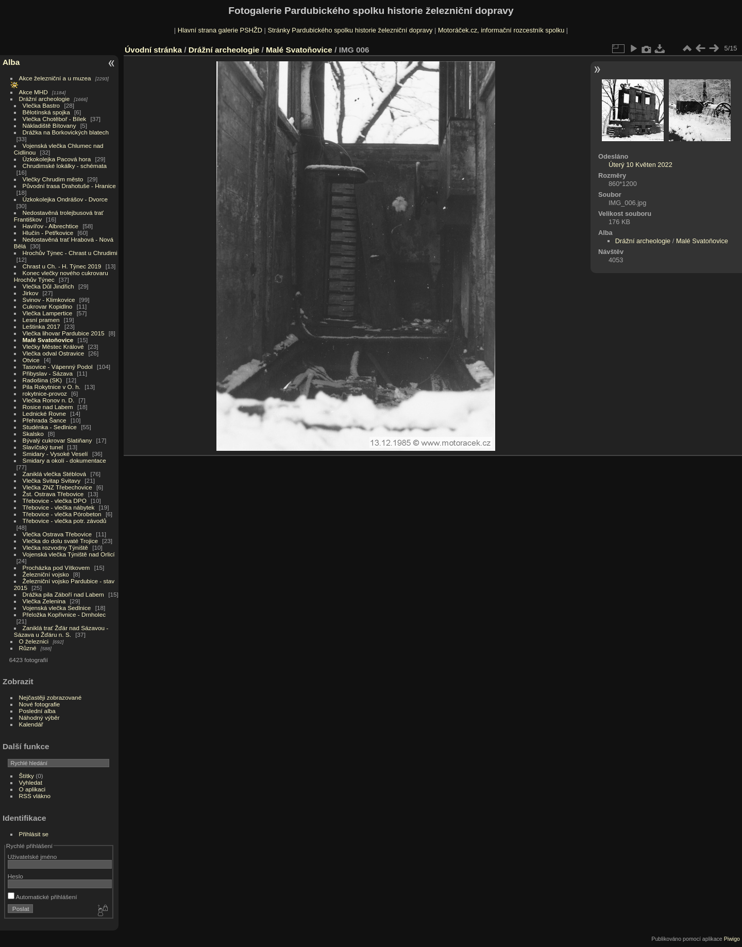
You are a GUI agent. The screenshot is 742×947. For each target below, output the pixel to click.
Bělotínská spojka (46, 112)
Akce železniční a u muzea (55, 78)
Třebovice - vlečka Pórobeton (62, 514)
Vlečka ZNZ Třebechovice (57, 487)
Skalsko (33, 433)
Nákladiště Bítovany (49, 125)
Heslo (15, 876)
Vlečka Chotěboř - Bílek (55, 118)
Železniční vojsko (47, 574)
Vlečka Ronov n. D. (49, 400)
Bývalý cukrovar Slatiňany (57, 440)
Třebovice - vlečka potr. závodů (65, 520)
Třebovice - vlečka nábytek (59, 507)
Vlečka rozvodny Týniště (55, 547)
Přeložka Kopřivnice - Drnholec (64, 614)
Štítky (26, 775)
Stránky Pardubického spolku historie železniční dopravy (349, 30)
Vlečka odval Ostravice (54, 353)
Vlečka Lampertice (48, 313)
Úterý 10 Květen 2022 (640, 164)
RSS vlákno (34, 795)
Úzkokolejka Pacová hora (57, 159)
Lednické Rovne (44, 413)
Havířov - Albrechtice (51, 226)
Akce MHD (33, 92)
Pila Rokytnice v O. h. (51, 386)
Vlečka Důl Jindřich (48, 286)
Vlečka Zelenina (44, 601)
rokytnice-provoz (45, 393)
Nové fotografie (39, 704)
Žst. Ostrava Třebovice (53, 494)
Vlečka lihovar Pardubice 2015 (64, 333)
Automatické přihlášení (42, 896)
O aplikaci (32, 789)
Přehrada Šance (44, 420)
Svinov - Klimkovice (49, 299)
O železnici (34, 641)
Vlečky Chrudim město (53, 179)
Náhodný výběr (39, 717)
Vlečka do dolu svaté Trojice (60, 540)
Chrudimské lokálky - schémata (65, 165)
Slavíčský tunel (43, 447)
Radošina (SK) (42, 380)
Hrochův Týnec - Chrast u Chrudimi (70, 252)
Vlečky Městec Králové (53, 346)
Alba (11, 62)
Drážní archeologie (44, 98)
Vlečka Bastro (41, 105)
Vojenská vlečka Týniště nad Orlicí (69, 554)
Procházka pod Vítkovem (56, 567)
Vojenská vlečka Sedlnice (57, 607)
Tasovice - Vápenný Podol (58, 366)
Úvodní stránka (153, 49)
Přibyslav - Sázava (48, 373)
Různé (28, 648)
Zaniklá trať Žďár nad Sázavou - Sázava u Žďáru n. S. (61, 631)
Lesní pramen (41, 319)
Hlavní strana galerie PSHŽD (220, 30)
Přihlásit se (34, 834)
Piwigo (732, 939)
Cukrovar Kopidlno (48, 306)
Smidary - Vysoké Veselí (55, 453)
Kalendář (31, 724)
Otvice (31, 360)
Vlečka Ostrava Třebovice (57, 534)
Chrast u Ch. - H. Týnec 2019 (62, 266)
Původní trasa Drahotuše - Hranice (69, 185)
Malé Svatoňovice (48, 339)
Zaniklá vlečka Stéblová (55, 473)
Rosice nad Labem (48, 406)
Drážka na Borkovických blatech (66, 132)
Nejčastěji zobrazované (50, 697)
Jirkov (31, 293)
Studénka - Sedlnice (50, 427)
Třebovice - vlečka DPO (55, 500)
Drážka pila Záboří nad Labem (63, 594)
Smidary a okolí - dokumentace (64, 460)
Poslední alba (37, 710)
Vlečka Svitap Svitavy (51, 480)
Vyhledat (30, 782)
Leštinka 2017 (41, 326)
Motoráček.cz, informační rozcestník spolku (501, 30)
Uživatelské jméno (32, 856)
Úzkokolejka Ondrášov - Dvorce (65, 199)
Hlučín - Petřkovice (48, 232)
